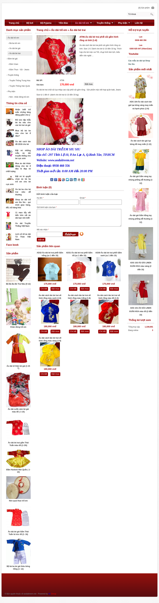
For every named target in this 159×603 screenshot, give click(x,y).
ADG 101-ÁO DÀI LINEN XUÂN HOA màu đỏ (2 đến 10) (140, 311)
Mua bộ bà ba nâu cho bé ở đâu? (23, 133)
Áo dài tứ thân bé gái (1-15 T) (18, 367)
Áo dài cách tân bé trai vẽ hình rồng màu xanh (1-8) (50, 296)
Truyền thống (13, 75)
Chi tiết (44, 289)
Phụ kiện (11, 91)
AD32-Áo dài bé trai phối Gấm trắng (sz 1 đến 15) (50, 254)
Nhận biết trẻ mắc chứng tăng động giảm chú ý (23, 112)
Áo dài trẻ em (13, 38)
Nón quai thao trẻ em (18, 501)
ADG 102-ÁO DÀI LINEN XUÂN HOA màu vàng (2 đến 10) (140, 266)
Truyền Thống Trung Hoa (19, 80)
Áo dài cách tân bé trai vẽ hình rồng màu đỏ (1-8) (108, 296)
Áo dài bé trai (14, 53)
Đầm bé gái (12, 59)
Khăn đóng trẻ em (18, 327)
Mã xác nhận (43, 230)
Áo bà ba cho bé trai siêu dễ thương (23, 192)
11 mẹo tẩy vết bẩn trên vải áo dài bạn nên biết (23, 215)
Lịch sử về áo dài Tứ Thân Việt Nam (23, 237)
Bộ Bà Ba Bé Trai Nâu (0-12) (18, 284)
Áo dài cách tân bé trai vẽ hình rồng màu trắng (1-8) (79, 296)
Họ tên (40, 198)
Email (83, 198)
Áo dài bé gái (14, 48)
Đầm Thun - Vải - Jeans (18, 70)
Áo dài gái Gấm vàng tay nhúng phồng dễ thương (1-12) (140, 179)
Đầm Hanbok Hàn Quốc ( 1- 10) (18, 471)
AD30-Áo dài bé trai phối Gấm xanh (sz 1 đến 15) (108, 254)
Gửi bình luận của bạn (47, 207)
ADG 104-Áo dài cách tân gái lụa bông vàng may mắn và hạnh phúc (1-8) (140, 105)
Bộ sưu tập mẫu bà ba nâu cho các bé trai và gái (23, 122)
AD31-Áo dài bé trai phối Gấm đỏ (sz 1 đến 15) (79, 254)
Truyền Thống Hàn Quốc (19, 86)
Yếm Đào (63, 23)
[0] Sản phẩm (144, 8)
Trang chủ (14, 23)
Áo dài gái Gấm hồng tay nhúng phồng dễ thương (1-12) (140, 218)
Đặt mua (55, 289)
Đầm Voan (13, 64)
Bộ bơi (29, 23)
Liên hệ (138, 23)
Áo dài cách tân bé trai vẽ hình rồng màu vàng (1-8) (50, 339)
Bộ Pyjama (45, 23)
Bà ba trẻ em (14, 43)
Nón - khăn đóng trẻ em (18, 97)
